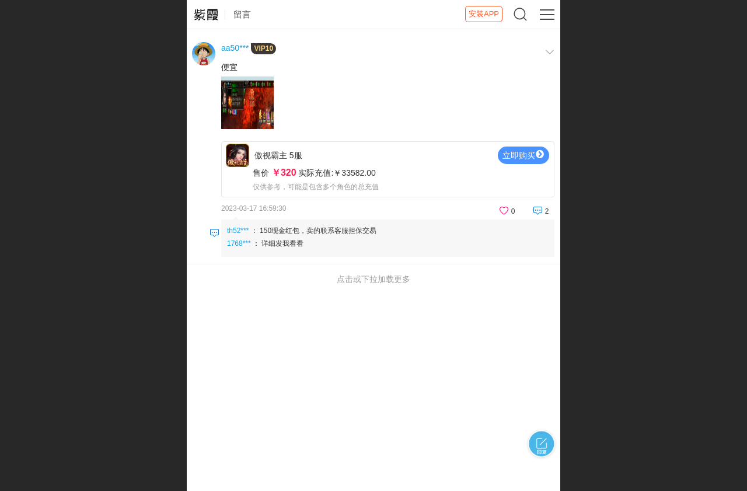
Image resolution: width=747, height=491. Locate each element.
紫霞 (206, 14)
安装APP (484, 13)
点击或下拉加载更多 (373, 279)
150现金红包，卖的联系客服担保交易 (318, 231)
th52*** (238, 231)
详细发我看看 (282, 243)
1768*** (239, 243)
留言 (242, 14)
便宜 (229, 67)
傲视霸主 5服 (388, 173)
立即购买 (523, 155)
